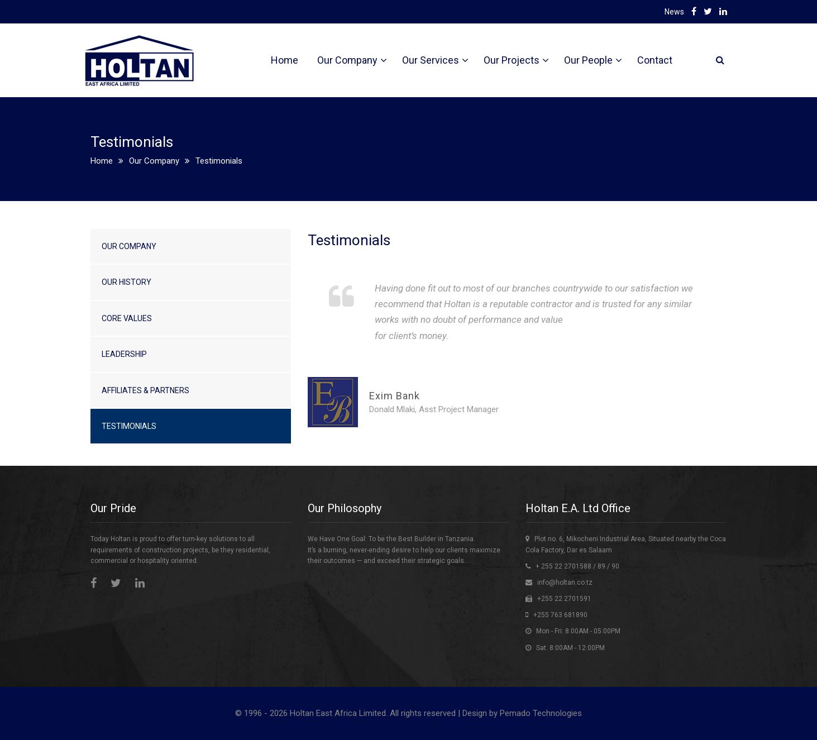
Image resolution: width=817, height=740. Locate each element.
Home (284, 60)
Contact (654, 60)
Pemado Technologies (541, 713)
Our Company (347, 60)
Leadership (124, 354)
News (674, 11)
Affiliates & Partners (145, 390)
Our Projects (511, 60)
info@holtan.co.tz (565, 582)
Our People (588, 60)
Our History (126, 282)
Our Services (430, 60)
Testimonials (129, 426)
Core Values (127, 318)
